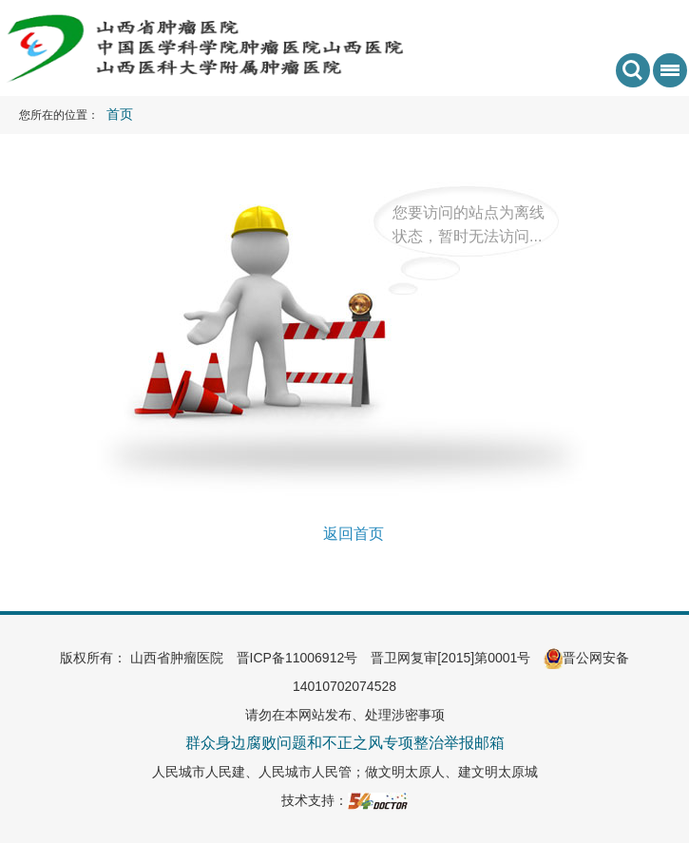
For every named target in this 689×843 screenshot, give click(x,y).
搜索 (633, 70)
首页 (119, 114)
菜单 (666, 76)
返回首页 (353, 534)
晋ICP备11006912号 (297, 657)
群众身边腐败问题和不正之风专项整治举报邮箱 (345, 743)
